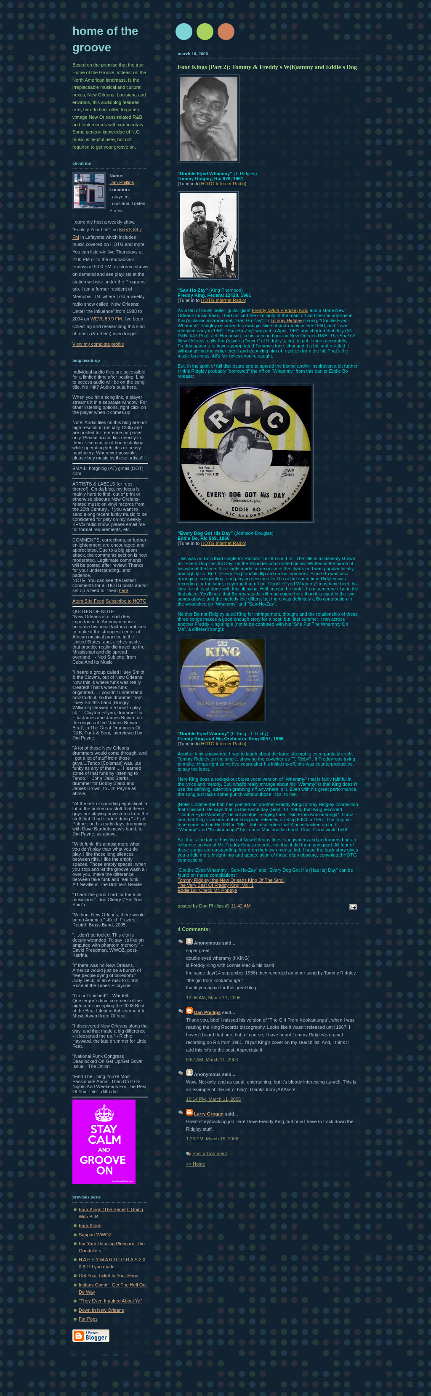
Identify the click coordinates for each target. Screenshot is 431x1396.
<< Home (195, 1163)
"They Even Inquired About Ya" (110, 1300)
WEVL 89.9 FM (106, 318)
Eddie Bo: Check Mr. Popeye (207, 890)
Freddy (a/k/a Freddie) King (280, 310)
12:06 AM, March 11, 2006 (213, 997)
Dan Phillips (121, 182)
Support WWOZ (95, 1234)
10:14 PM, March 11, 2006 (213, 1099)
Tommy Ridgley (287, 320)
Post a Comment (209, 1153)
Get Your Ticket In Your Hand (108, 1275)
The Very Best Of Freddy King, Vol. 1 (216, 885)
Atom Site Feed (88, 600)
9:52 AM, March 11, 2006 (212, 1059)
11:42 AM (241, 905)
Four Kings (90, 1225)
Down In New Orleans (101, 1310)
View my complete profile (98, 344)
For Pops (88, 1318)
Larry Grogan (208, 1113)
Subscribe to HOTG (126, 600)
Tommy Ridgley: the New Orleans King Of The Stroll (231, 880)
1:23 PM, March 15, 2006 (212, 1138)
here (123, 590)
